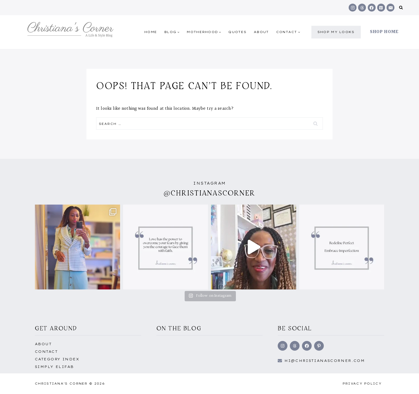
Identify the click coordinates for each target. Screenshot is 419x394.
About (261, 32)
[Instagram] (353, 8)
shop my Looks (336, 32)
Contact (46, 351)
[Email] (390, 8)
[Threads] (362, 8)
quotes (237, 32)
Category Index (57, 359)
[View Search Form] (400, 7)
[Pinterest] (381, 8)
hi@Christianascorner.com (324, 361)
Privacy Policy (362, 384)
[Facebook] (372, 8)
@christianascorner (209, 193)
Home (150, 32)
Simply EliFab (54, 367)
